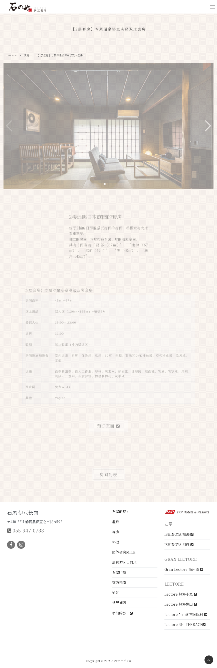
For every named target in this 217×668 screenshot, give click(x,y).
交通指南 (119, 582)
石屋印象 (119, 572)
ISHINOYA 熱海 (178, 534)
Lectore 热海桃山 (180, 604)
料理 (115, 541)
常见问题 (119, 602)
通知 (115, 592)
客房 (115, 531)
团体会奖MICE (123, 551)
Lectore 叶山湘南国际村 (185, 614)
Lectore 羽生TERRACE (184, 624)
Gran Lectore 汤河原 (183, 569)
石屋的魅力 (121, 511)
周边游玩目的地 (124, 562)
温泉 (115, 521)
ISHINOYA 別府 (178, 544)
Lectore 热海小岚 (180, 594)
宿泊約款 (122, 612)
